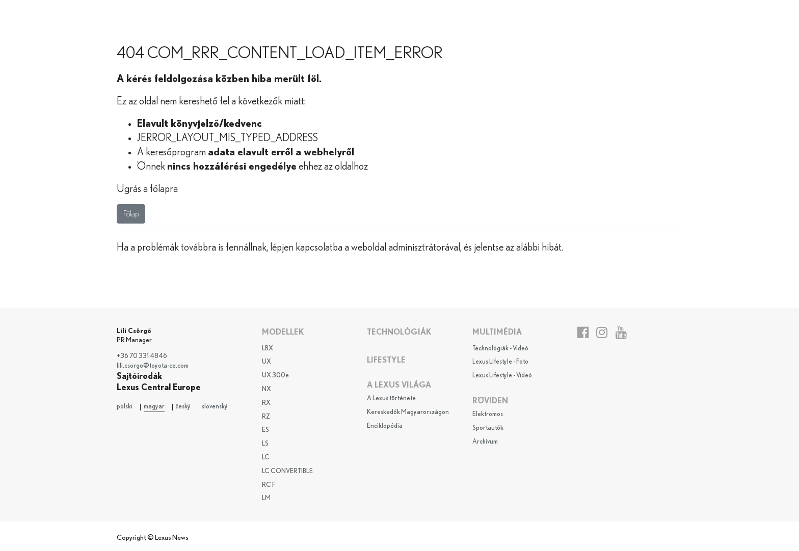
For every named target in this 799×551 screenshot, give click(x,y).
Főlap (131, 214)
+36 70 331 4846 (142, 356)
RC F (268, 485)
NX (266, 389)
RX (266, 403)
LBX (267, 348)
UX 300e (275, 375)
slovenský (215, 406)
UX (266, 362)
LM (266, 498)
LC (266, 457)
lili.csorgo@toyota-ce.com (153, 366)
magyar (154, 406)
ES (265, 430)
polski (124, 406)
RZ (266, 417)
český (183, 406)
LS (265, 443)
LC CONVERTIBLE (287, 471)
